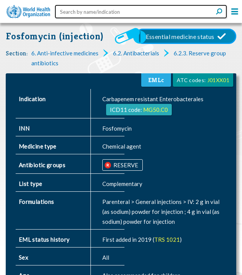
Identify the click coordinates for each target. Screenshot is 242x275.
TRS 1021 (167, 239)
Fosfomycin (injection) (54, 36)
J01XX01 (218, 80)
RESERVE (125, 165)
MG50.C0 (155, 109)
